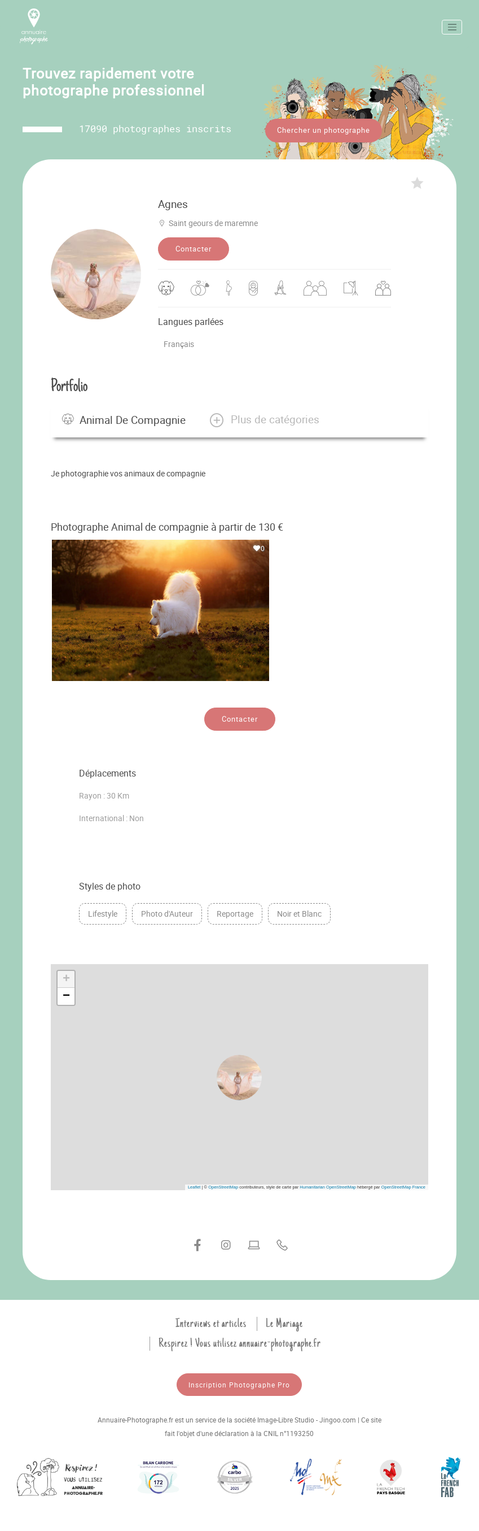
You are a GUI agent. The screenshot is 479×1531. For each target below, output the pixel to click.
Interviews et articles (211, 1323)
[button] (264, 420)
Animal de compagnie (124, 420)
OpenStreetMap (223, 1187)
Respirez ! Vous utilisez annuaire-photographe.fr (240, 1343)
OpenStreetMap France (403, 1187)
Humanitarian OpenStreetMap (328, 1187)
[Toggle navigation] (452, 27)
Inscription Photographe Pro (239, 1384)
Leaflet (194, 1187)
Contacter (193, 249)
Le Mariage (284, 1323)
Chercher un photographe (323, 130)
